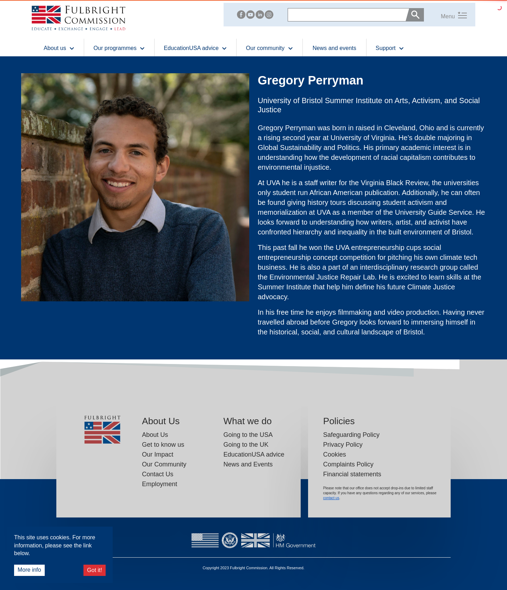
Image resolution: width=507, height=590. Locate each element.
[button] (445, 14)
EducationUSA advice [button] (195, 47)
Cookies (334, 454)
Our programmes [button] (119, 47)
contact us (331, 498)
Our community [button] (269, 47)
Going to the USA (248, 434)
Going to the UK (245, 444)
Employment (159, 484)
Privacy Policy (343, 444)
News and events (334, 48)
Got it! (94, 570)
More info (29, 570)
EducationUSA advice (253, 454)
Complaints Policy (348, 464)
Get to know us (163, 444)
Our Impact (157, 454)
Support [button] (390, 47)
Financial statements (352, 474)
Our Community (164, 464)
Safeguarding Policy (351, 434)
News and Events (248, 464)
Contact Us (157, 474)
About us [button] (59, 47)
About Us (155, 434)
